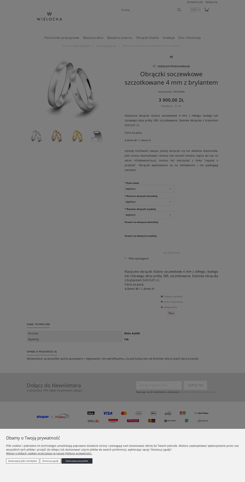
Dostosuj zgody (50, 460)
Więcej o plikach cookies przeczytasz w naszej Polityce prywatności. (49, 453)
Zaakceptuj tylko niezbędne (22, 460)
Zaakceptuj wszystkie (77, 460)
